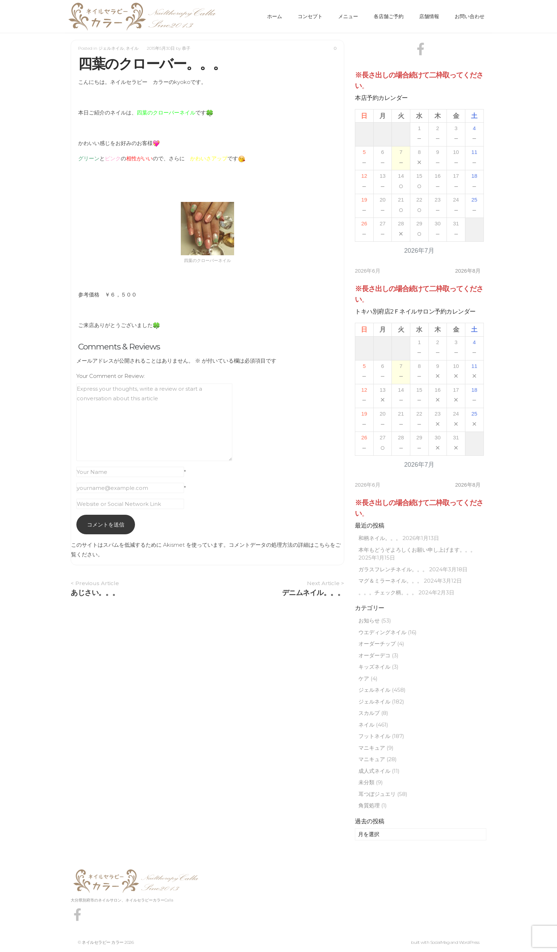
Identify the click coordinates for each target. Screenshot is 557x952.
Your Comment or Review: (110, 376)
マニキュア (371, 747)
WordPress (469, 942)
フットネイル (374, 736)
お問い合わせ (470, 16)
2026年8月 (468, 271)
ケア (363, 678)
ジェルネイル (111, 48)
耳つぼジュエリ (377, 794)
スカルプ (369, 713)
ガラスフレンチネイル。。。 (393, 569)
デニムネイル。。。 (313, 592)
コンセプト (310, 16)
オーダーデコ (374, 655)
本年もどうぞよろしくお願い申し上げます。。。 (417, 549)
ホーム (274, 16)
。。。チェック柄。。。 (387, 592)
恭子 (186, 48)
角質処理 (369, 805)
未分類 (366, 782)
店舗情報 (429, 16)
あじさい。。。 (95, 592)
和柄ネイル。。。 (379, 538)
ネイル (132, 48)
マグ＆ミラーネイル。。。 (390, 580)
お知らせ (369, 620)
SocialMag (440, 942)
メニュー (348, 16)
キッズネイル (374, 666)
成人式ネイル (374, 771)
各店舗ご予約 (389, 16)
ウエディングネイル (382, 632)
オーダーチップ (377, 643)
